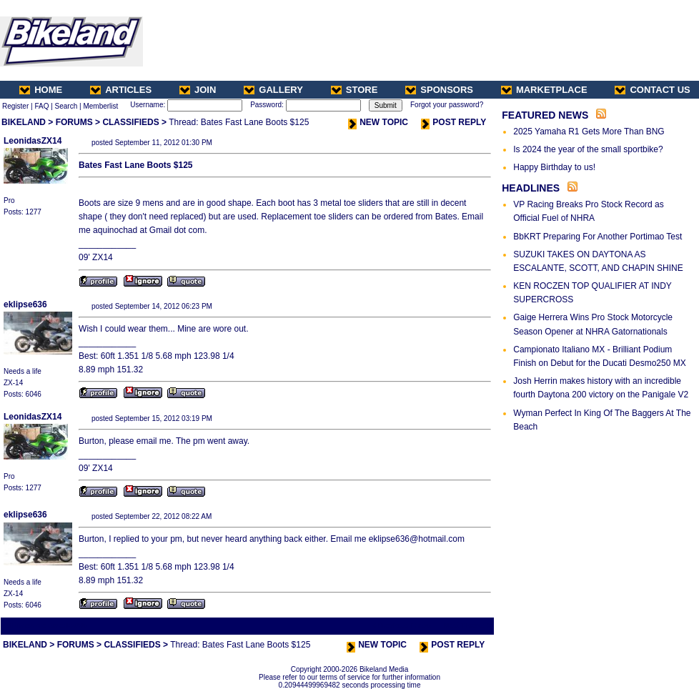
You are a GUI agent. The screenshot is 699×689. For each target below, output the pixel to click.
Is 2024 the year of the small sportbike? (588, 149)
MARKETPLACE (544, 89)
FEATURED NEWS (545, 115)
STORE (354, 89)
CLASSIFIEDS (130, 122)
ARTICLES (121, 89)
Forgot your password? (446, 105)
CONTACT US (652, 89)
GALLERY (273, 89)
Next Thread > (467, 626)
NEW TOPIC (378, 122)
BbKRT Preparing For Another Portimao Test (597, 237)
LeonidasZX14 (32, 141)
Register (15, 106)
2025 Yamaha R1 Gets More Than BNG (588, 132)
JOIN (197, 89)
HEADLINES (531, 188)
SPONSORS (439, 89)
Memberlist (100, 106)
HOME (40, 89)
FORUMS (74, 122)
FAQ (41, 106)
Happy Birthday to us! (554, 167)
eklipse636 (25, 304)
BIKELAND (23, 122)
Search (66, 106)
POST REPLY (453, 122)
